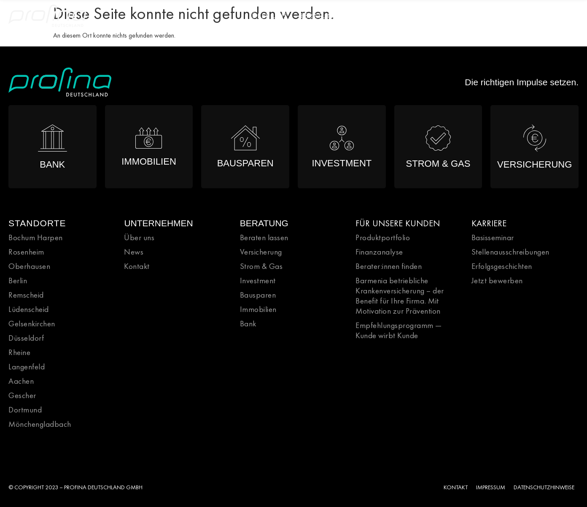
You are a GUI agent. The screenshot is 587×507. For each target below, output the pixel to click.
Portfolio (372, 15)
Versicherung (261, 252)
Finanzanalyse (379, 252)
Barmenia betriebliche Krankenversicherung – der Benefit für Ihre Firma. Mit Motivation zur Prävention (399, 295)
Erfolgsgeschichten (501, 266)
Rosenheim (26, 252)
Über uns (139, 237)
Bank (248, 323)
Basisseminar (492, 237)
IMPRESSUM (490, 487)
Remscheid (26, 295)
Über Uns (270, 15)
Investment (258, 280)
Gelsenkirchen (31, 323)
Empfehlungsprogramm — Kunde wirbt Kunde (398, 330)
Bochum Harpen (35, 237)
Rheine (19, 352)
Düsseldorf (26, 338)
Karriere (422, 15)
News (524, 15)
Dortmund (25, 409)
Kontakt (137, 266)
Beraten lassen (264, 237)
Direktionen (476, 15)
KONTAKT (456, 487)
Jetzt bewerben (497, 280)
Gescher (22, 395)
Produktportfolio (382, 237)
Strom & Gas (261, 266)
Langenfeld (26, 366)
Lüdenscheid (28, 309)
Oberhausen (29, 266)
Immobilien (258, 309)
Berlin (17, 280)
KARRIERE (488, 223)
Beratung (319, 15)
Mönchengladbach (39, 424)
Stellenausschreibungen (510, 252)
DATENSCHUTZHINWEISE (544, 487)
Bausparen (258, 295)
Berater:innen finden (388, 266)
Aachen (21, 381)
